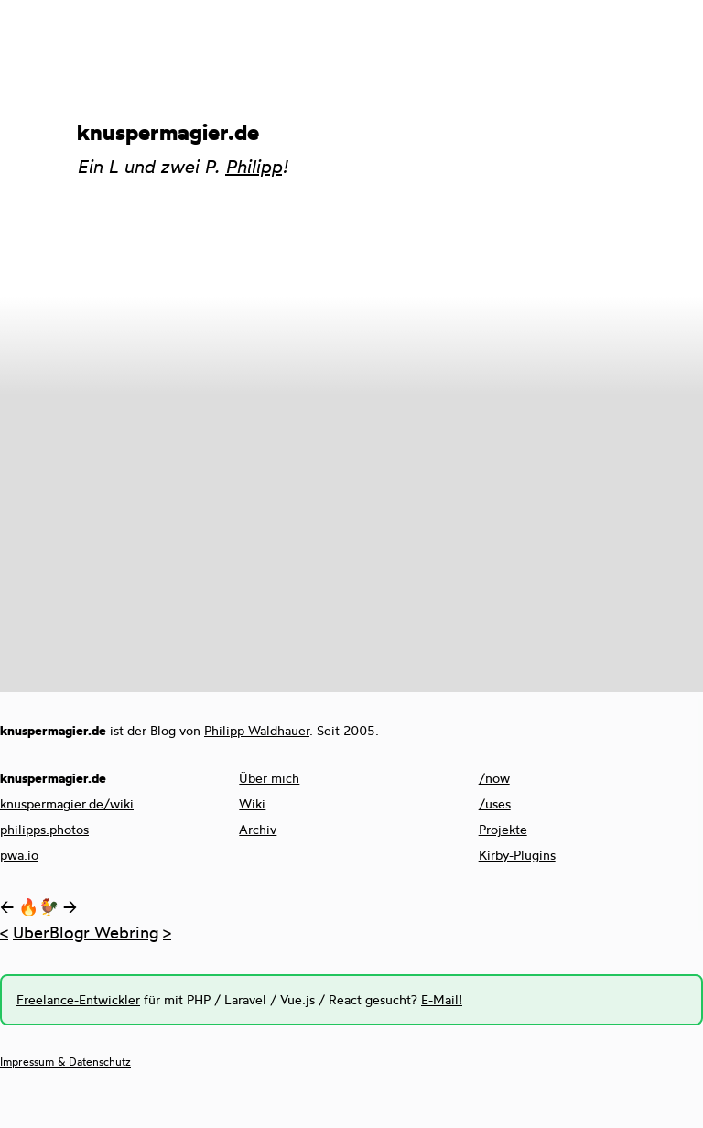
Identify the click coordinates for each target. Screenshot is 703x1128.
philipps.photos (44, 829)
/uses (495, 803)
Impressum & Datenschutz (65, 1061)
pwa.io (19, 854)
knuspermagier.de (168, 132)
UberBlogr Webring (85, 932)
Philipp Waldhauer (256, 730)
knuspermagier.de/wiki (67, 803)
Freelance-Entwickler (78, 999)
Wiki (252, 803)
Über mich (269, 778)
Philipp (253, 166)
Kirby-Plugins (517, 854)
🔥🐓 (38, 906)
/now (494, 778)
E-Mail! (441, 999)
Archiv (257, 829)
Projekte (503, 829)
